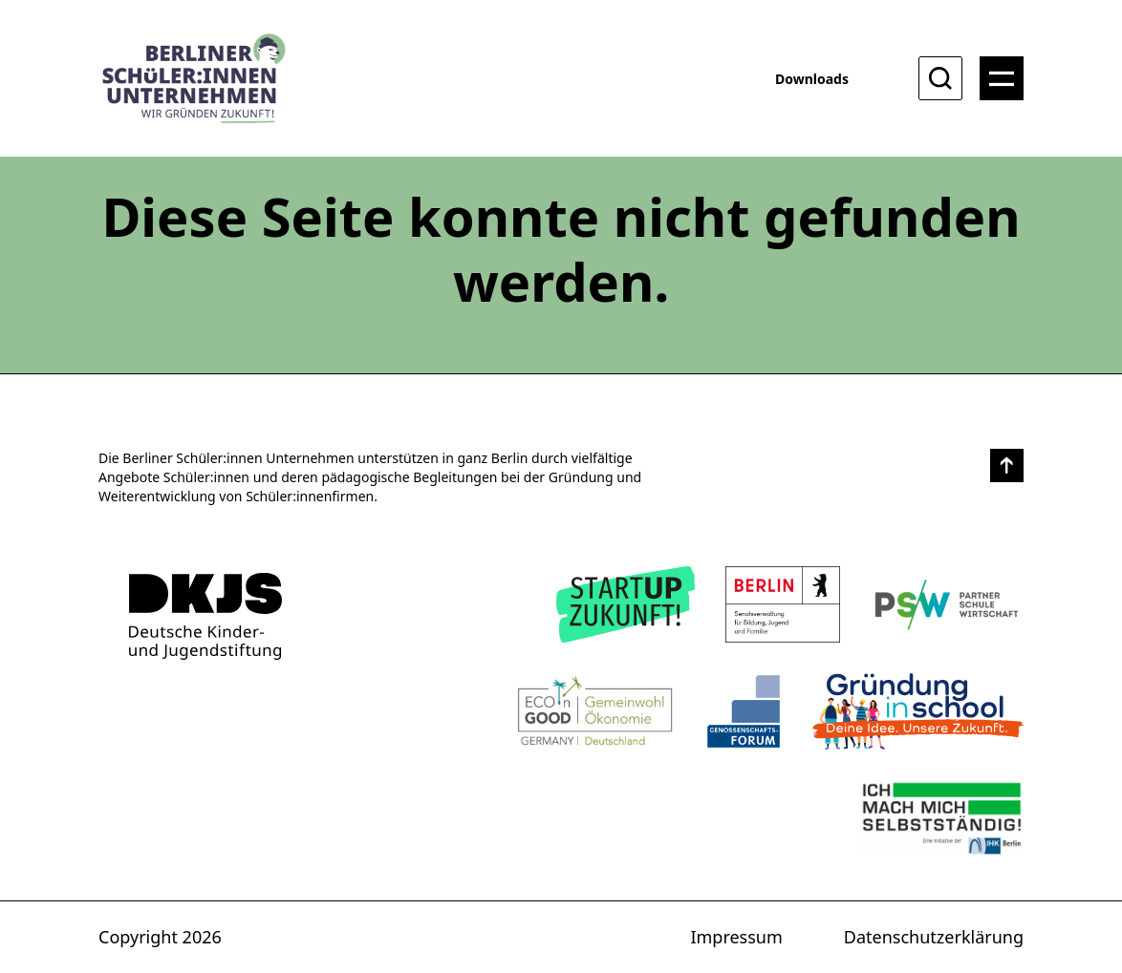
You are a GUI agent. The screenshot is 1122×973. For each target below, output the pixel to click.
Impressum (736, 936)
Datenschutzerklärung (934, 936)
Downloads (812, 79)
